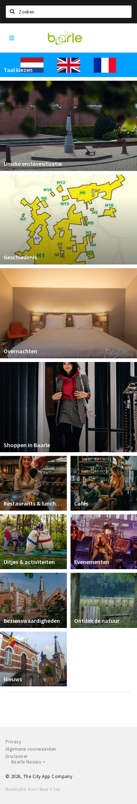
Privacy (13, 742)
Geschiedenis (20, 257)
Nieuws (13, 679)
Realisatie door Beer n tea (32, 789)
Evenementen (91, 561)
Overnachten (20, 351)
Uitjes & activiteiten (29, 561)
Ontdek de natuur (96, 620)
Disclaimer (16, 756)
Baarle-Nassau (28, 762)
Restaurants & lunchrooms (33, 503)
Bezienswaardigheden (32, 620)
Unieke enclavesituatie (33, 163)
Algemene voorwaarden (30, 749)
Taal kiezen (18, 69)
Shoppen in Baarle (27, 445)
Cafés (81, 503)
